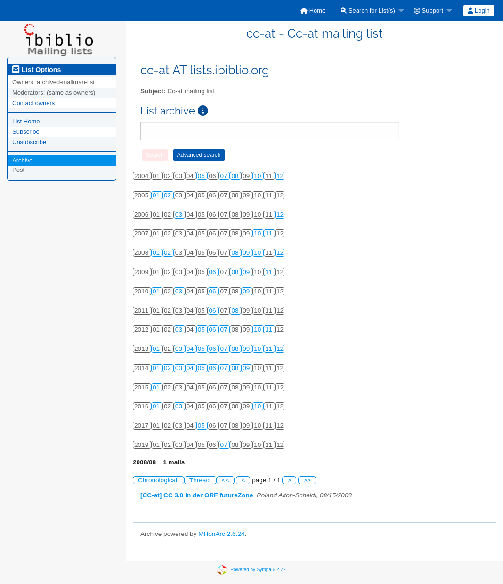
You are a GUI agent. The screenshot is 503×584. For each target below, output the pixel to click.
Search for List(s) (368, 10)
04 (191, 348)
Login (478, 10)
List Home (26, 121)
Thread (200, 480)
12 (280, 175)
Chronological (158, 480)
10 (258, 175)
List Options (36, 69)
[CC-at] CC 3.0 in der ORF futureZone (196, 495)
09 (247, 252)
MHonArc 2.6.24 (221, 533)
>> (307, 480)
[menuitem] (313, 10)
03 (179, 214)
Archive (22, 160)
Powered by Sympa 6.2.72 (257, 569)
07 (224, 175)
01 (157, 195)
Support (428, 10)
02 (168, 195)
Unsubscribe (29, 142)
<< (225, 480)
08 (235, 175)
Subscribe (26, 131)
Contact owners (33, 102)
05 (202, 175)
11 (269, 233)
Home (312, 10)
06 (213, 272)
